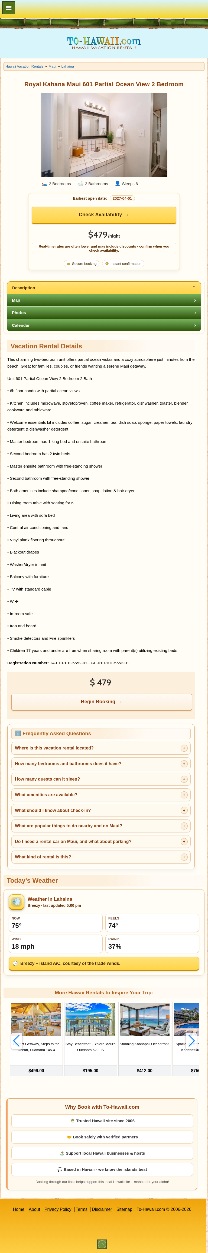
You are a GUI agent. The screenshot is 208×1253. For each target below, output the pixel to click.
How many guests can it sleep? (47, 779)
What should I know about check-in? (53, 810)
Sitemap (124, 1209)
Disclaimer (102, 1209)
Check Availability (100, 214)
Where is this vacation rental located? (54, 748)
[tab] (104, 287)
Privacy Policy (58, 1209)
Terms (82, 1209)
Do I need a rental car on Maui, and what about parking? (73, 841)
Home (18, 1209)
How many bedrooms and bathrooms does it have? (68, 763)
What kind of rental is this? (43, 857)
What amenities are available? (46, 794)
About (34, 1209)
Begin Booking (98, 701)
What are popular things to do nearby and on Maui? (68, 826)
